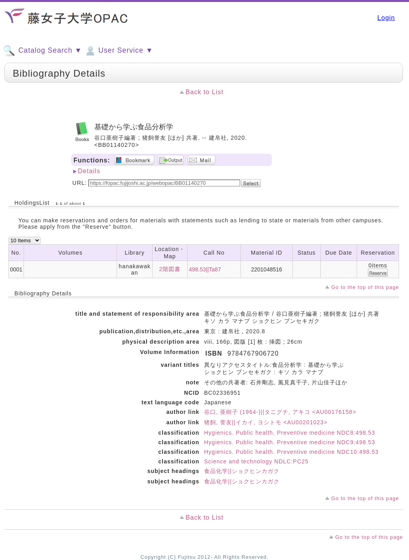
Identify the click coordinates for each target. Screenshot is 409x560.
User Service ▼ (118, 51)
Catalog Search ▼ (42, 51)
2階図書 (170, 269)
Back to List (205, 92)
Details (89, 171)
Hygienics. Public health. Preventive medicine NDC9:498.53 (289, 442)
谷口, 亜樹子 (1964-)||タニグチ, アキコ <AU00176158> (280, 412)
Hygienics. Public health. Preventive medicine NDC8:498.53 (289, 432)
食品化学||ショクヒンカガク (242, 471)
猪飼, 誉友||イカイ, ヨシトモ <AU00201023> (266, 422)
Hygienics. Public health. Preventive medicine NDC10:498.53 (291, 452)
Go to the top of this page (365, 287)
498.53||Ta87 (205, 269)
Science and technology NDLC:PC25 (256, 461)
